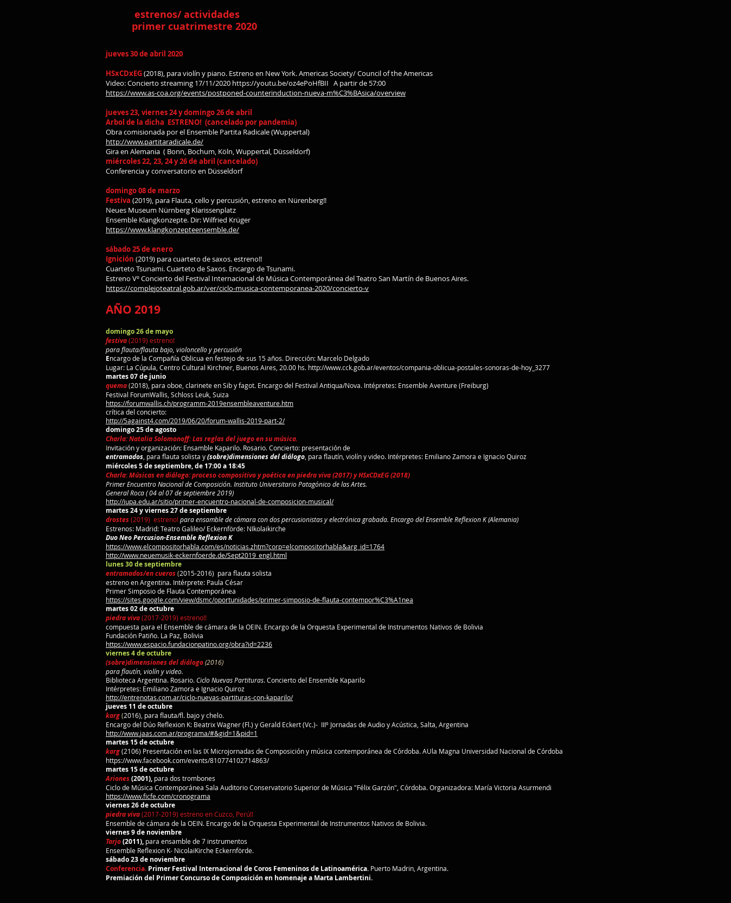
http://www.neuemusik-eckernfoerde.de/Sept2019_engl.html (196, 555)
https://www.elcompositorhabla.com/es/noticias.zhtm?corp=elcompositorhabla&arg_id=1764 (245, 546)
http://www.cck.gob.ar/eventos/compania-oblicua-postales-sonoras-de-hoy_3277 (429, 367)
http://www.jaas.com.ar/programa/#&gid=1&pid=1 (182, 733)
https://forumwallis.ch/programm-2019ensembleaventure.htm (199, 403)
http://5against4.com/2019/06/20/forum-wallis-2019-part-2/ (195, 420)
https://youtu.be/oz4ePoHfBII (280, 83)
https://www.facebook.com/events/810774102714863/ (187, 760)
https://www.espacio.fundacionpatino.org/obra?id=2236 (189, 644)
